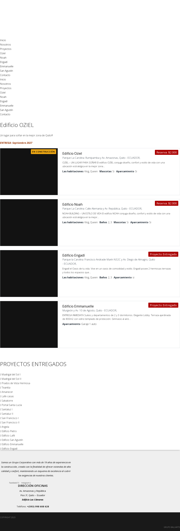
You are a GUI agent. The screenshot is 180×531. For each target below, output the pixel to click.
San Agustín (6, 70)
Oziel (2, 53)
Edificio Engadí (73, 254)
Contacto (5, 75)
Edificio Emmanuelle (78, 305)
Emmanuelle (6, 66)
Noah (3, 57)
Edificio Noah (72, 204)
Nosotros (5, 44)
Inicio (3, 40)
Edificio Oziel (72, 153)
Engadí (3, 62)
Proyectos (5, 49)
